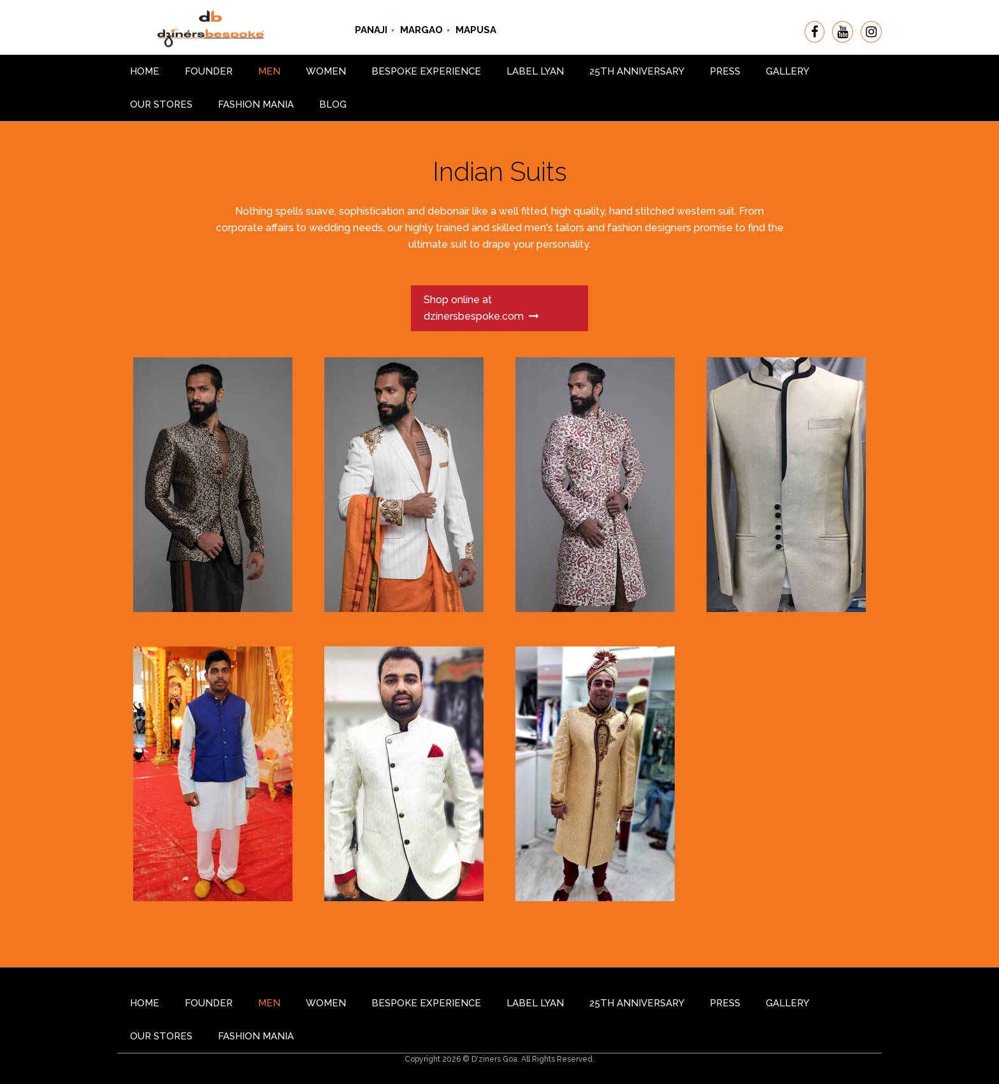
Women (326, 71)
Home (144, 71)
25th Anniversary (636, 71)
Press (725, 71)
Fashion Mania (256, 104)
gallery (787, 71)
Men (269, 71)
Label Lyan (535, 71)
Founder (209, 71)
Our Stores (161, 104)
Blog (333, 104)
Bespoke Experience (426, 71)
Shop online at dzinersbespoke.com (481, 308)
